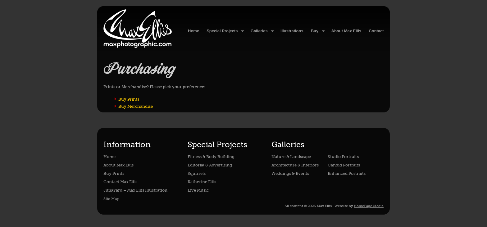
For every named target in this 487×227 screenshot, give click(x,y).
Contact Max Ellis (120, 181)
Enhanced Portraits (347, 173)
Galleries (260, 31)
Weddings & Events (290, 173)
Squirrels (197, 173)
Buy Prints (128, 99)
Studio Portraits (343, 156)
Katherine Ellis (202, 181)
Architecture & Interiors (295, 165)
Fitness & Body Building (211, 156)
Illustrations (291, 31)
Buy (316, 31)
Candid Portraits (344, 165)
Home (109, 156)
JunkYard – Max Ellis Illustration (135, 190)
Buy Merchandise (135, 106)
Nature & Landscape (291, 156)
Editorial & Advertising (210, 165)
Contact (376, 31)
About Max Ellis (346, 31)
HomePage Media (369, 206)
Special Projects (223, 31)
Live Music (198, 190)
